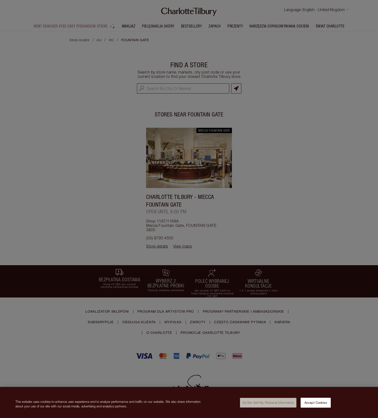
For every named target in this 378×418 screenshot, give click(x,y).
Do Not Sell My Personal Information (268, 404)
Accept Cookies (315, 404)
